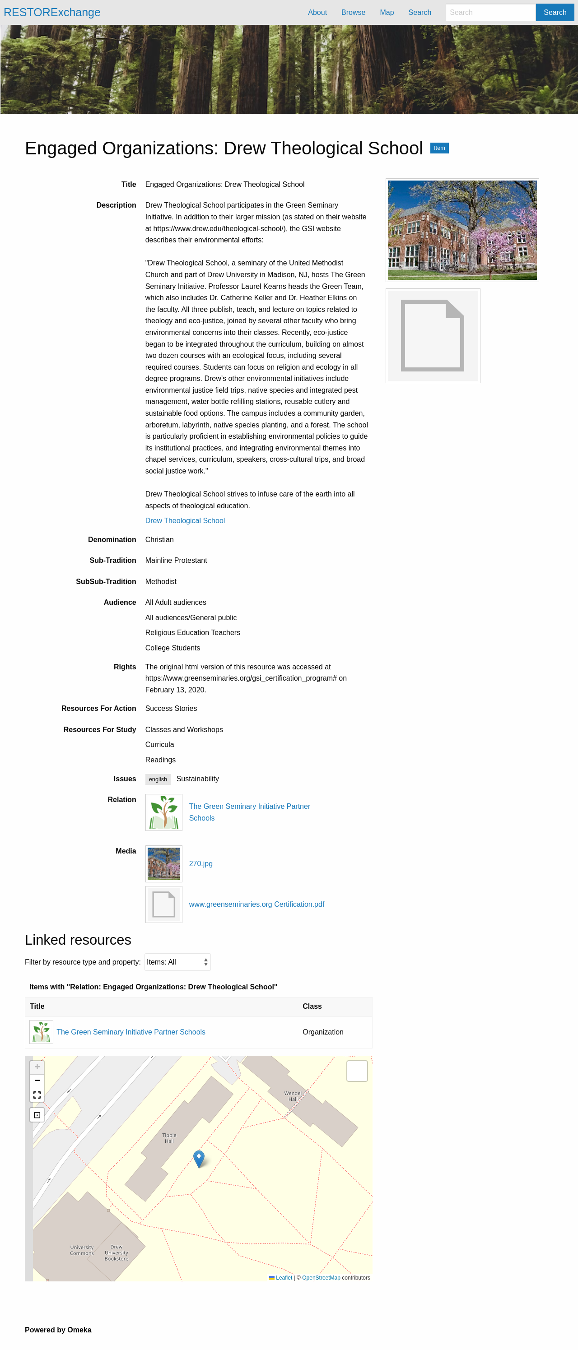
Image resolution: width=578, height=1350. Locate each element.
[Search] (491, 12)
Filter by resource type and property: (118, 962)
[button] (199, 1159)
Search (555, 12)
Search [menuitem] (420, 12)
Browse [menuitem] (353, 12)
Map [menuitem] (387, 12)
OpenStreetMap (321, 1278)
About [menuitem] (317, 12)
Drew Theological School (185, 520)
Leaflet (280, 1278)
